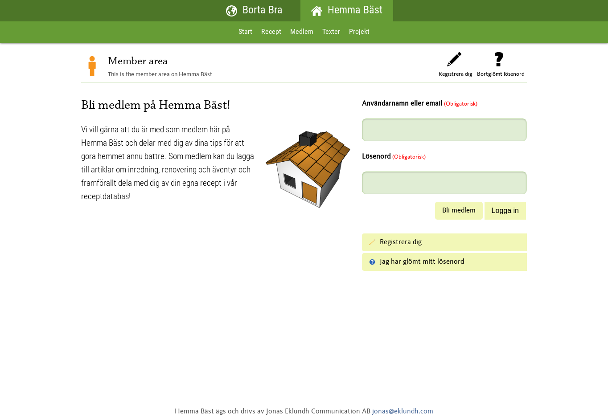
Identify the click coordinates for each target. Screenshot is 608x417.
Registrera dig (455, 64)
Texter (331, 32)
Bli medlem (459, 210)
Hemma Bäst (346, 10)
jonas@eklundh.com (402, 411)
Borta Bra (254, 10)
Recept (271, 32)
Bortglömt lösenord (501, 64)
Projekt (359, 32)
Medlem (301, 32)
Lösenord (394, 156)
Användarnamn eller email (419, 103)
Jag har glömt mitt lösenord (416, 262)
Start (245, 32)
